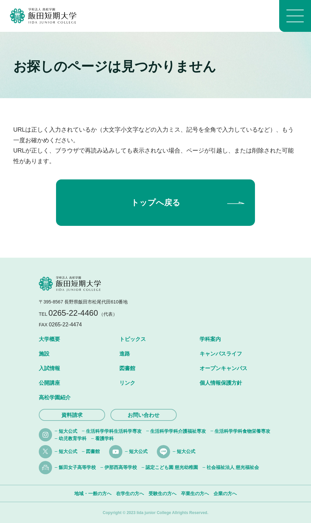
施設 (44, 354)
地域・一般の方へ (92, 493)
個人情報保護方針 (221, 383)
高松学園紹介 (55, 397)
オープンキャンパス (223, 368)
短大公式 (68, 431)
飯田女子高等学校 (77, 467)
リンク (127, 383)
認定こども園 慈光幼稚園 (172, 467)
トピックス (132, 339)
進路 (124, 354)
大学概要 (49, 339)
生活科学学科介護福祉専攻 (178, 431)
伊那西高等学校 (120, 467)
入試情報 (49, 368)
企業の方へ (225, 493)
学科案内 (210, 339)
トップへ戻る (155, 202)
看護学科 (104, 438)
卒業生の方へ (195, 493)
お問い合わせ (143, 415)
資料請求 (72, 415)
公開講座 (49, 383)
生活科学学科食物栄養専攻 (242, 431)
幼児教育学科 (73, 438)
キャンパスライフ (221, 354)
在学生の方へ (130, 493)
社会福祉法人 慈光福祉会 (233, 467)
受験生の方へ (162, 493)
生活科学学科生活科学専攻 (114, 431)
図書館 (127, 368)
